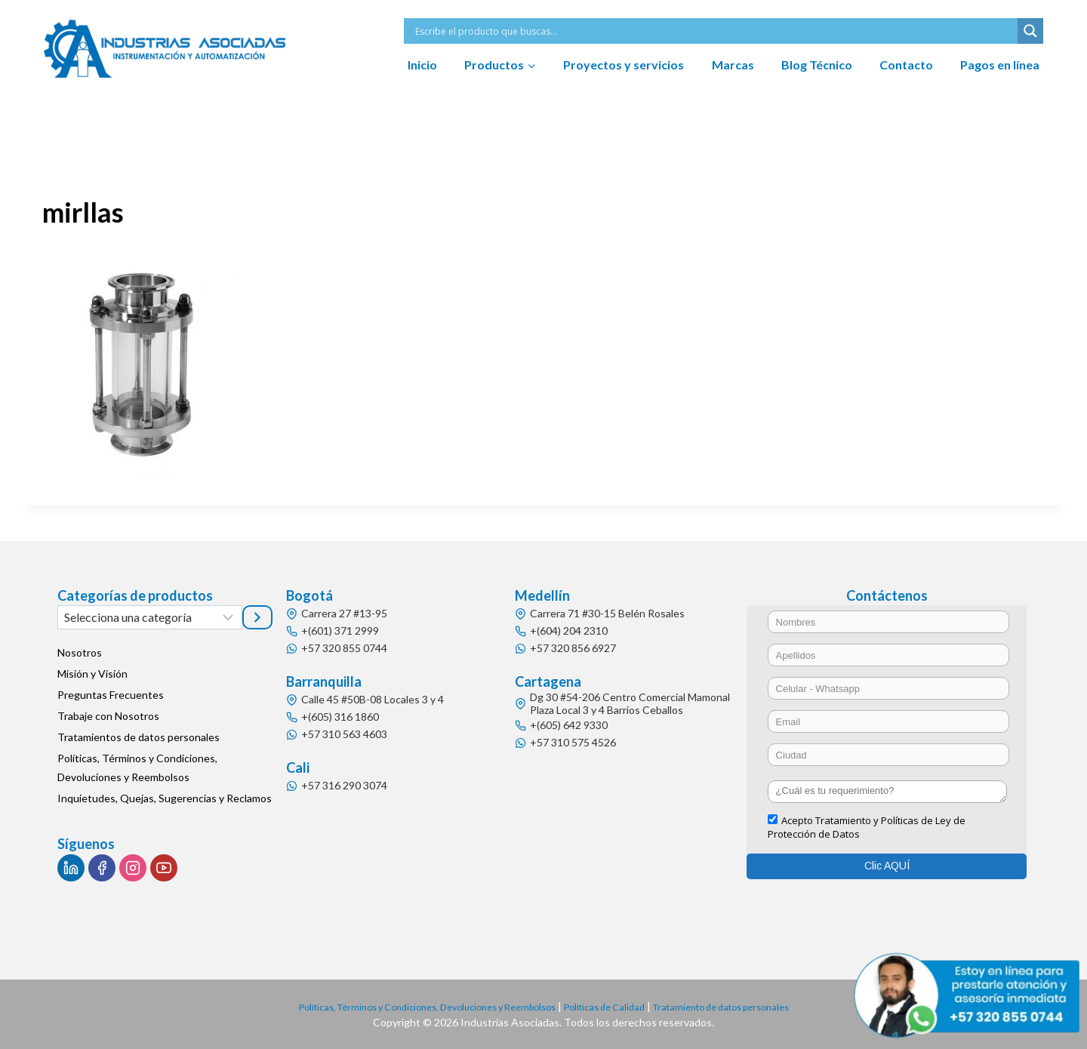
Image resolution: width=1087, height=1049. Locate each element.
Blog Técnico (816, 64)
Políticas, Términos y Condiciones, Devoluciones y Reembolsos (137, 767)
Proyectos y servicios (623, 64)
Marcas (733, 64)
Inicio (422, 64)
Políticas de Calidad (612, 1006)
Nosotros (79, 652)
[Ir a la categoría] (257, 617)
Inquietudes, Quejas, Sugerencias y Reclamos (164, 798)
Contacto (906, 64)
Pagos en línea (999, 64)
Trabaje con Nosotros (108, 715)
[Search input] (714, 31)
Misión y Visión (92, 673)
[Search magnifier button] (1030, 31)
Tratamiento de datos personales (745, 1006)
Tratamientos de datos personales (138, 737)
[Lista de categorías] (149, 617)
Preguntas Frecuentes (110, 694)
